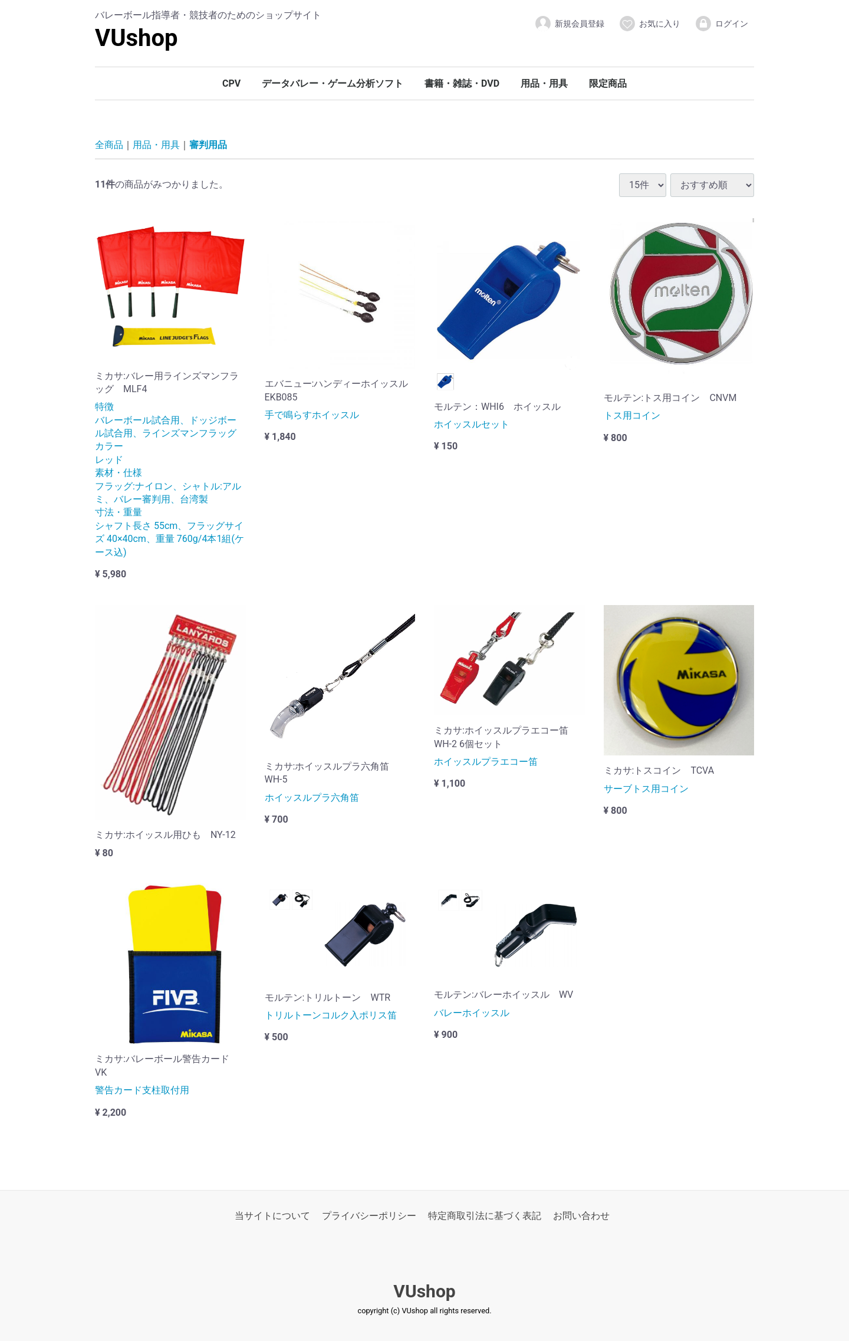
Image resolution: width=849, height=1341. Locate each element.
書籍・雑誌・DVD (461, 83)
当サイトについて (272, 1215)
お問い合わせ (581, 1215)
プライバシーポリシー (369, 1215)
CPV (231, 83)
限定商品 (608, 83)
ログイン (721, 23)
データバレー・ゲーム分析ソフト (332, 83)
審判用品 (208, 145)
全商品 (109, 145)
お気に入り (649, 23)
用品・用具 (544, 83)
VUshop (136, 38)
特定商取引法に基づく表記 (484, 1215)
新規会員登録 (569, 23)
